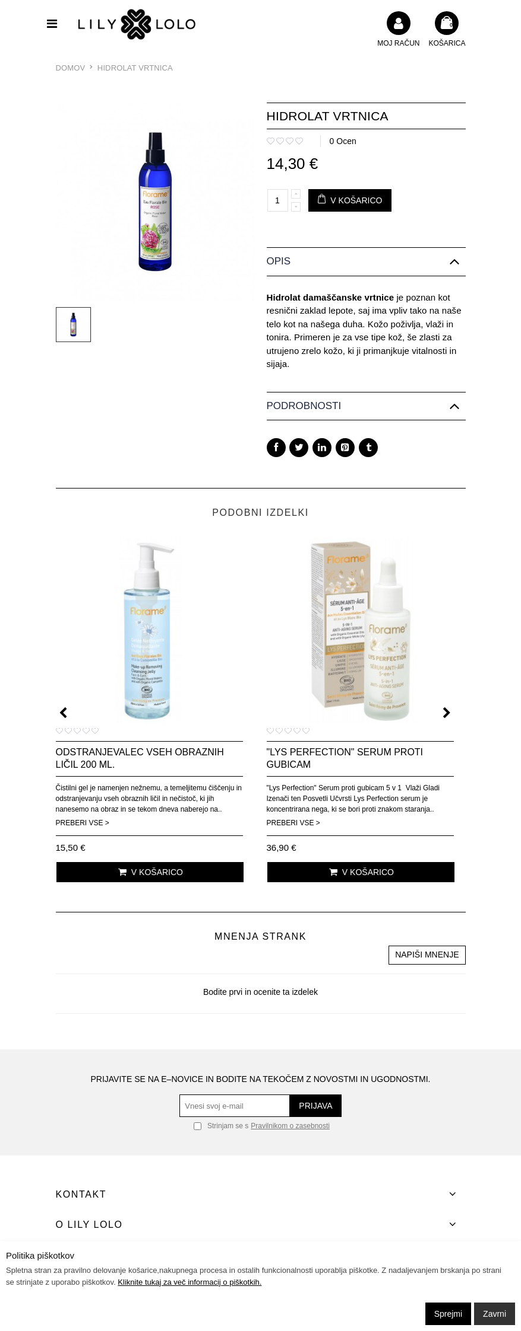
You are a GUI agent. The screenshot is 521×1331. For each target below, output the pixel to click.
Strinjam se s (221, 1126)
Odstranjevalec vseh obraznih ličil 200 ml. (140, 758)
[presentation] (63, 713)
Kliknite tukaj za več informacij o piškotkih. (189, 1282)
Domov (71, 67)
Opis (279, 261)
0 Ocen (343, 141)
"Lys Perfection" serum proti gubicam (345, 758)
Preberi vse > (82, 823)
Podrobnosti (304, 405)
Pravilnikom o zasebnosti (290, 1126)
